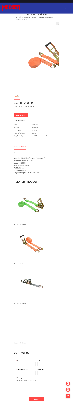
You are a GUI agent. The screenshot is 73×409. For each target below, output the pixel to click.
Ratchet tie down (20, 224)
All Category (26, 17)
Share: (16, 103)
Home (18, 17)
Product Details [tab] (20, 147)
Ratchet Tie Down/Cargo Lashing (43, 17)
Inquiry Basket (19, 120)
